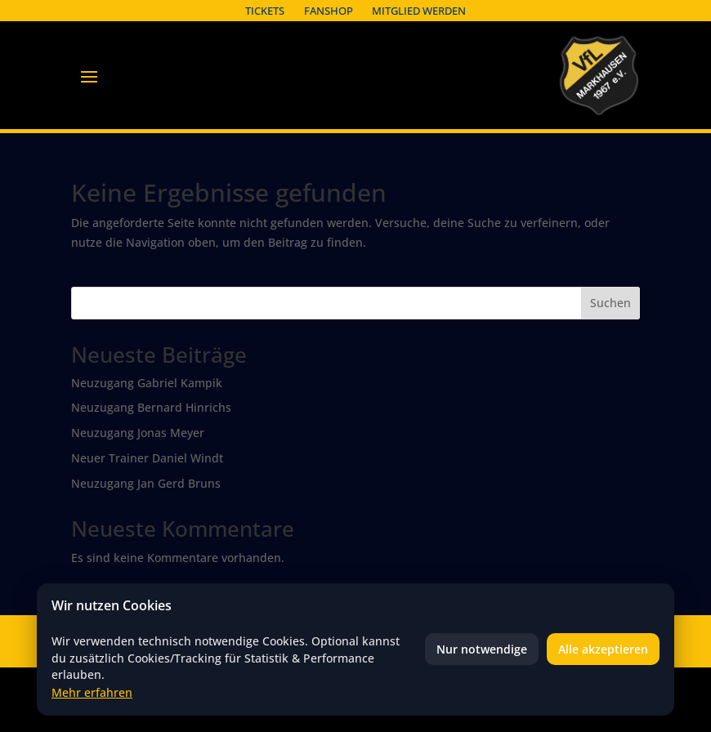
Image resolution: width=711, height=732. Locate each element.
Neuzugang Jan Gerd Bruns (146, 483)
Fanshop (328, 10)
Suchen (610, 302)
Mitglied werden (419, 10)
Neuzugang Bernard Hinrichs (151, 407)
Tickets (264, 10)
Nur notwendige (481, 649)
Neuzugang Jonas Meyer (137, 432)
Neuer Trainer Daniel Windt (147, 458)
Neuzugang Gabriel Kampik (146, 383)
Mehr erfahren (91, 692)
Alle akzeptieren (603, 649)
